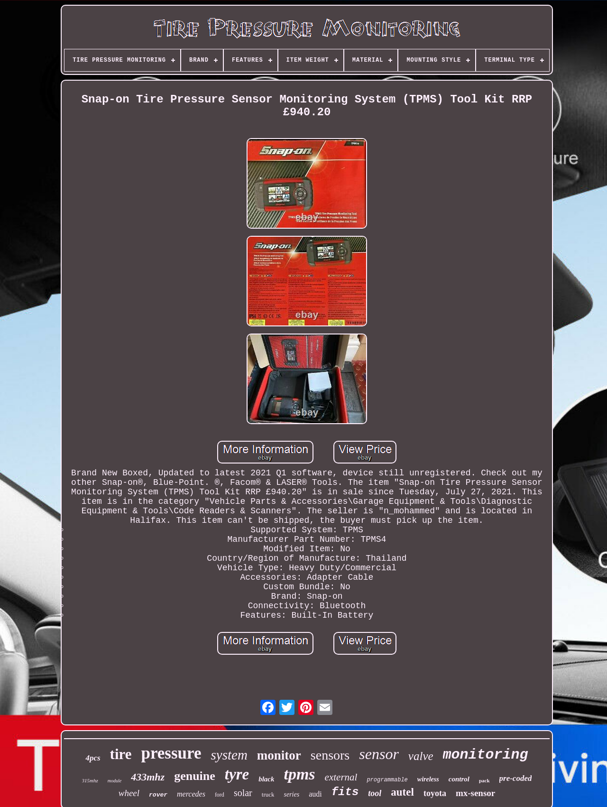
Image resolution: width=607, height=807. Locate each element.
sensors (330, 755)
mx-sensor (475, 793)
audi (315, 794)
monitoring (485, 755)
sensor (379, 753)
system (229, 754)
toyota (434, 793)
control (459, 779)
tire (121, 754)
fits (345, 792)
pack (484, 780)
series (291, 794)
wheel (129, 793)
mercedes (191, 794)
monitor (279, 755)
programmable (387, 780)
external (341, 777)
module (114, 780)
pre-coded (515, 778)
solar (243, 793)
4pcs (92, 757)
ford (219, 794)
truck (268, 794)
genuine (194, 776)
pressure (171, 753)
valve (420, 756)
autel (402, 792)
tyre (237, 774)
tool (374, 793)
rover (158, 794)
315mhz (90, 780)
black (266, 779)
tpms (299, 774)
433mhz (148, 777)
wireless (428, 779)
